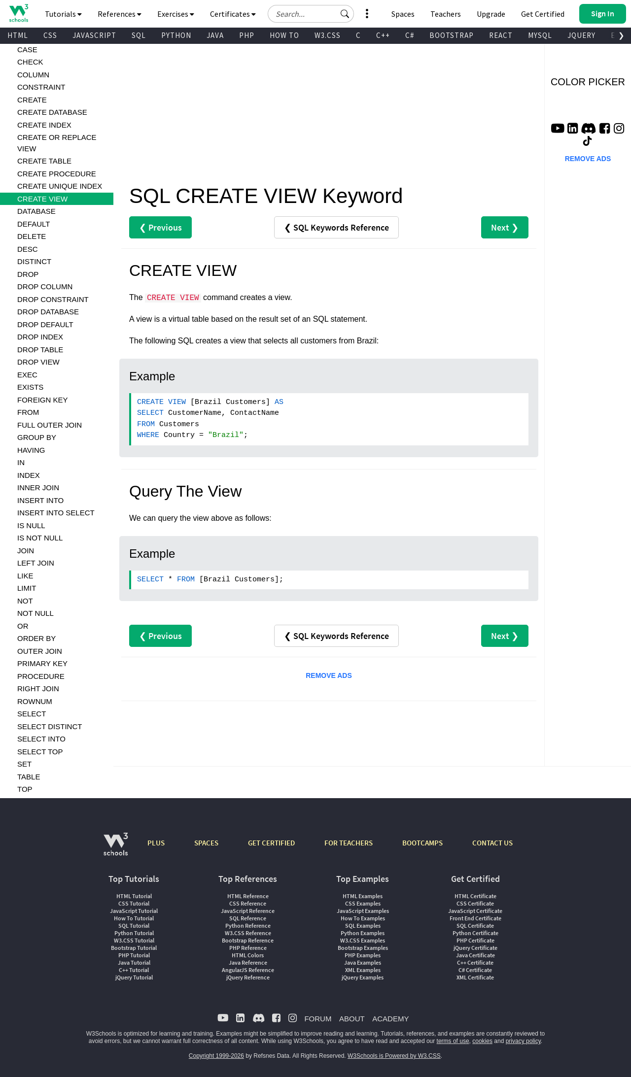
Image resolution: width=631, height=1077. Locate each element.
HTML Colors (248, 955)
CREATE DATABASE (52, 112)
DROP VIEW (38, 362)
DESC (27, 249)
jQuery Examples (363, 977)
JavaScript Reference (248, 910)
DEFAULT (33, 224)
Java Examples (362, 962)
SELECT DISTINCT (49, 726)
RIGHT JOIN (38, 688)
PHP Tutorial (134, 955)
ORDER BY (36, 638)
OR (23, 626)
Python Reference (248, 925)
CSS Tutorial (133, 903)
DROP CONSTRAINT (53, 299)
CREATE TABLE (44, 161)
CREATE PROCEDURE (56, 173)
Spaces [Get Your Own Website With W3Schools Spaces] (403, 14)
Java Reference (248, 962)
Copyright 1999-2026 (216, 1055)
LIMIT (26, 588)
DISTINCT (34, 261)
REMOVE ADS (329, 675)
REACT (501, 35)
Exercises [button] (175, 14)
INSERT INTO (40, 500)
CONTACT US (492, 842)
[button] (345, 13)
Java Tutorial (134, 962)
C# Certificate (475, 970)
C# (409, 35)
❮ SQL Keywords (336, 227)
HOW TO (284, 35)
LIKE (25, 576)
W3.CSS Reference (248, 933)
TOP (25, 789)
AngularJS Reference (248, 970)
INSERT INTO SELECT (56, 512)
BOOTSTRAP (451, 35)
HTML (17, 35)
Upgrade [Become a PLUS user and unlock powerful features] (491, 14)
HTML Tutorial (134, 896)
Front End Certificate (475, 918)
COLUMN (33, 74)
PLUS (156, 842)
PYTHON (176, 35)
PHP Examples (363, 955)
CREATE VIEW (42, 199)
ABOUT (352, 1018)
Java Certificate (475, 955)
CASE (27, 49)
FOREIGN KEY (42, 400)
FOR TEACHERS (348, 842)
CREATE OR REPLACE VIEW (57, 143)
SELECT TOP (40, 751)
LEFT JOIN (35, 563)
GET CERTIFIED (271, 842)
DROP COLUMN (44, 286)
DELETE (31, 236)
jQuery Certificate (475, 947)
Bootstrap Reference (248, 940)
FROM (28, 412)
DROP (27, 274)
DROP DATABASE (48, 311)
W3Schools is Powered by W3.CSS (394, 1055)
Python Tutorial (134, 933)
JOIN (25, 550)
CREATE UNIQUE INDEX (59, 186)
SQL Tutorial (133, 925)
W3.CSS (328, 35)
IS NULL (31, 525)
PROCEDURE (41, 676)
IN (21, 462)
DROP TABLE (40, 349)
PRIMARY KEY (42, 663)
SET (24, 764)
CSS (50, 35)
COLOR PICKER (588, 81)
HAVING (31, 450)
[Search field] (311, 14)
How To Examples (363, 918)
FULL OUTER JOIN (49, 425)
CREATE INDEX (44, 125)
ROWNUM (34, 701)
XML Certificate (475, 977)
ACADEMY (390, 1018)
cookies (482, 1041)
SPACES (206, 842)
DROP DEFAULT (45, 324)
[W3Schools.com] (116, 849)
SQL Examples (363, 925)
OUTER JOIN (39, 651)
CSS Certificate (475, 903)
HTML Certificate (475, 896)
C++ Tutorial (134, 970)
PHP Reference (248, 947)
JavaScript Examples (363, 910)
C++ (383, 35)
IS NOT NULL (40, 538)
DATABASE (36, 211)
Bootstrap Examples (363, 947)
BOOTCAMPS (422, 842)
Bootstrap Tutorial (134, 947)
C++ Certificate (475, 962)
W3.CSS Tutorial (134, 940)
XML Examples (363, 970)
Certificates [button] (233, 14)
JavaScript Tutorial (134, 910)
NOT (25, 601)
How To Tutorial (134, 918)
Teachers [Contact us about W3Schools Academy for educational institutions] (445, 14)
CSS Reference (247, 903)
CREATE (32, 100)
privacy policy (523, 1041)
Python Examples (363, 933)
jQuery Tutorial (134, 977)
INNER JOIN (38, 487)
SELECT (31, 713)
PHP (246, 35)
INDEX (28, 475)
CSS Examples (363, 903)
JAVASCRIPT (94, 35)
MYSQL (540, 35)
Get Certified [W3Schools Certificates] (542, 14)
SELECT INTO (41, 739)
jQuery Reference (248, 977)
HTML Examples (363, 896)
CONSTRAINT (41, 87)
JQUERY (581, 35)
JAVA (215, 35)
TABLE (28, 777)
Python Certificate (475, 933)
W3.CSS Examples (362, 940)
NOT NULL (35, 613)
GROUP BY (36, 437)
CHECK (30, 62)
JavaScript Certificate (475, 910)
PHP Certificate (475, 940)
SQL (139, 35)
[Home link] (18, 13)
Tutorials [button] (63, 14)
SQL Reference (247, 918)
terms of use (453, 1041)
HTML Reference (248, 896)
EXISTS (30, 387)
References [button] (119, 14)
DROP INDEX (40, 337)
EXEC (27, 374)
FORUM (317, 1018)
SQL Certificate (475, 925)
